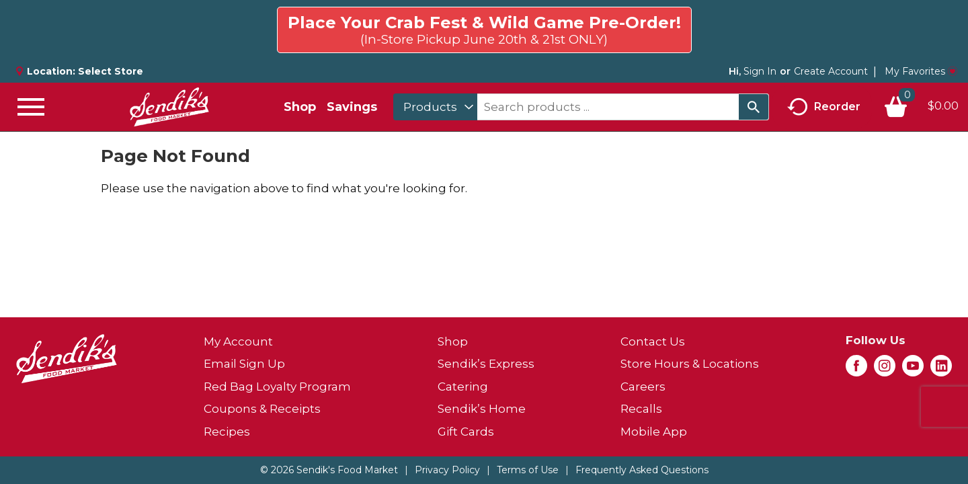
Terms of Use (528, 470)
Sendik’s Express (486, 363)
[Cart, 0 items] (921, 107)
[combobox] (435, 106)
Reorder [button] (823, 107)
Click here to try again (880, 24)
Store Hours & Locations (689, 363)
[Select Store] (112, 71)
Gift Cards (466, 431)
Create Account (831, 71)
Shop (300, 106)
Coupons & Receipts (262, 408)
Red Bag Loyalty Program (277, 386)
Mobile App (653, 431)
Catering (463, 386)
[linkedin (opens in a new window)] (941, 369)
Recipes (227, 431)
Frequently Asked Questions (642, 470)
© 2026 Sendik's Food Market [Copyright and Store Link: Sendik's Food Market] (329, 470)
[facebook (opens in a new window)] (856, 369)
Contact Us (652, 341)
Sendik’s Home (482, 408)
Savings (352, 106)
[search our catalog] (753, 107)
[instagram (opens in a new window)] (884, 369)
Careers (643, 386)
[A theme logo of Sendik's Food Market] (169, 107)
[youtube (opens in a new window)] (913, 369)
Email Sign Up (244, 363)
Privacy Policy (447, 470)
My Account (238, 341)
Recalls (641, 408)
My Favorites (921, 71)
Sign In (759, 71)
